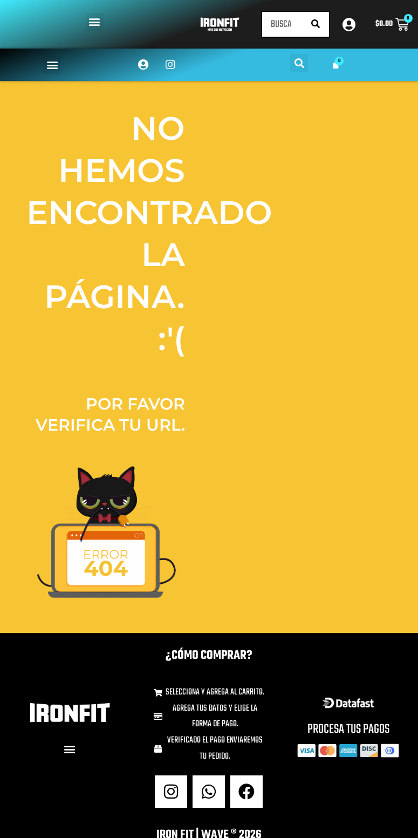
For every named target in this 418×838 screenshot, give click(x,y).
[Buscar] (315, 24)
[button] (95, 22)
